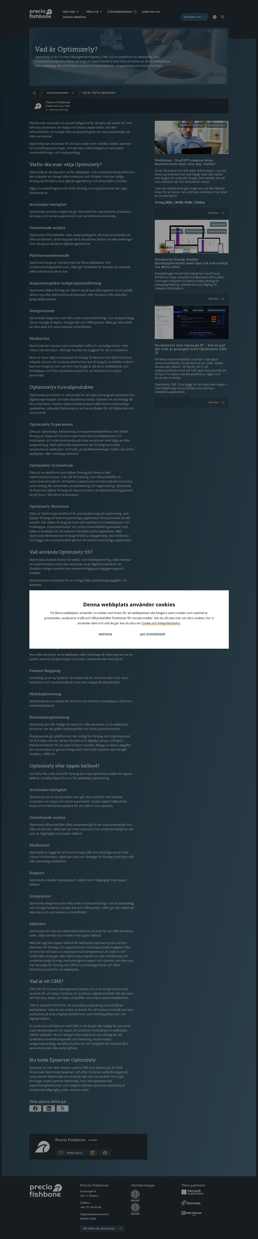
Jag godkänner (152, 634)
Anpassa (105, 634)
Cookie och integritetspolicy (160, 623)
